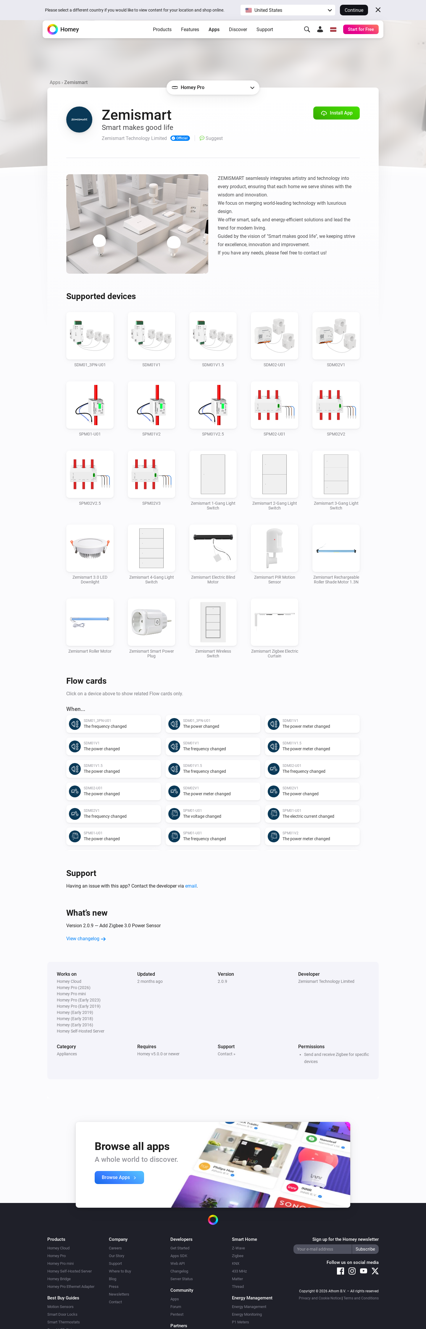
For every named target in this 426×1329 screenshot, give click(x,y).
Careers (115, 1248)
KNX (235, 1263)
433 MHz (239, 1271)
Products (162, 38)
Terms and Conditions (361, 1298)
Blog (112, 1279)
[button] (288, 10)
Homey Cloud (58, 1248)
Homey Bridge (59, 1279)
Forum (175, 1306)
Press (114, 1286)
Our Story (116, 1256)
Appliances (67, 1053)
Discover (238, 38)
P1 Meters (240, 1322)
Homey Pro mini (60, 1263)
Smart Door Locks (62, 1314)
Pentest (176, 1314)
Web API (177, 1263)
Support (264, 38)
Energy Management (249, 1306)
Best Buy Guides (63, 1298)
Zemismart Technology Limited (326, 981)
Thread (238, 1286)
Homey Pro (56, 1256)
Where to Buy (120, 1271)
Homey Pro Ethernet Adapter (70, 1286)
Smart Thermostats (63, 1322)
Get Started (179, 1248)
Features (190, 38)
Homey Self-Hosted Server (69, 1271)
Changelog (179, 1271)
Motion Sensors (60, 1306)
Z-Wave (238, 1248)
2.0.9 (222, 981)
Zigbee (237, 1256)
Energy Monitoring (247, 1314)
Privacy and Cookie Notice (320, 1298)
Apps (214, 38)
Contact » (226, 1053)
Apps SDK (178, 1256)
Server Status (181, 1279)
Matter (237, 1279)
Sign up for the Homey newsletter (345, 1239)
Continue (354, 10)
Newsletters (119, 1294)
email (191, 886)
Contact (115, 1302)
